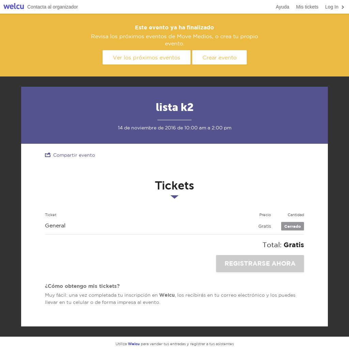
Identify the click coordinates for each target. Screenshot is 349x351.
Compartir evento (70, 155)
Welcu (13, 7)
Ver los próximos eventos (146, 57)
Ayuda (282, 7)
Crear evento (219, 57)
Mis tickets (307, 7)
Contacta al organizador (52, 7)
